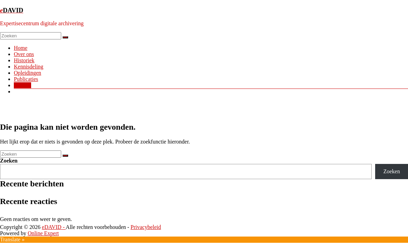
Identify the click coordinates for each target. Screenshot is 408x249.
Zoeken (9, 161)
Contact (22, 85)
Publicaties (26, 79)
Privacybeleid (146, 227)
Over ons (24, 54)
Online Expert (43, 233)
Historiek (24, 60)
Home (20, 48)
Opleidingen (27, 73)
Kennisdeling (28, 67)
